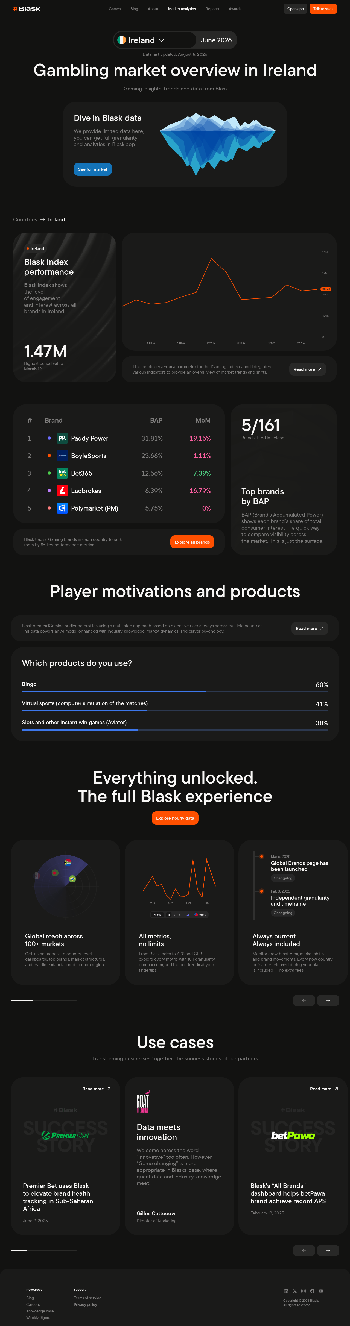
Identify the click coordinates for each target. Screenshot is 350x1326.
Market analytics (182, 8)
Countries (25, 219)
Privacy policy (85, 1293)
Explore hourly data (175, 818)
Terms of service (87, 1286)
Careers (33, 1293)
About (153, 8)
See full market (92, 169)
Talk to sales (323, 8)
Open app (295, 8)
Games (115, 8)
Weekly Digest (38, 1306)
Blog (134, 8)
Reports (212, 8)
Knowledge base (40, 1300)
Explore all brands (192, 542)
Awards (235, 8)
